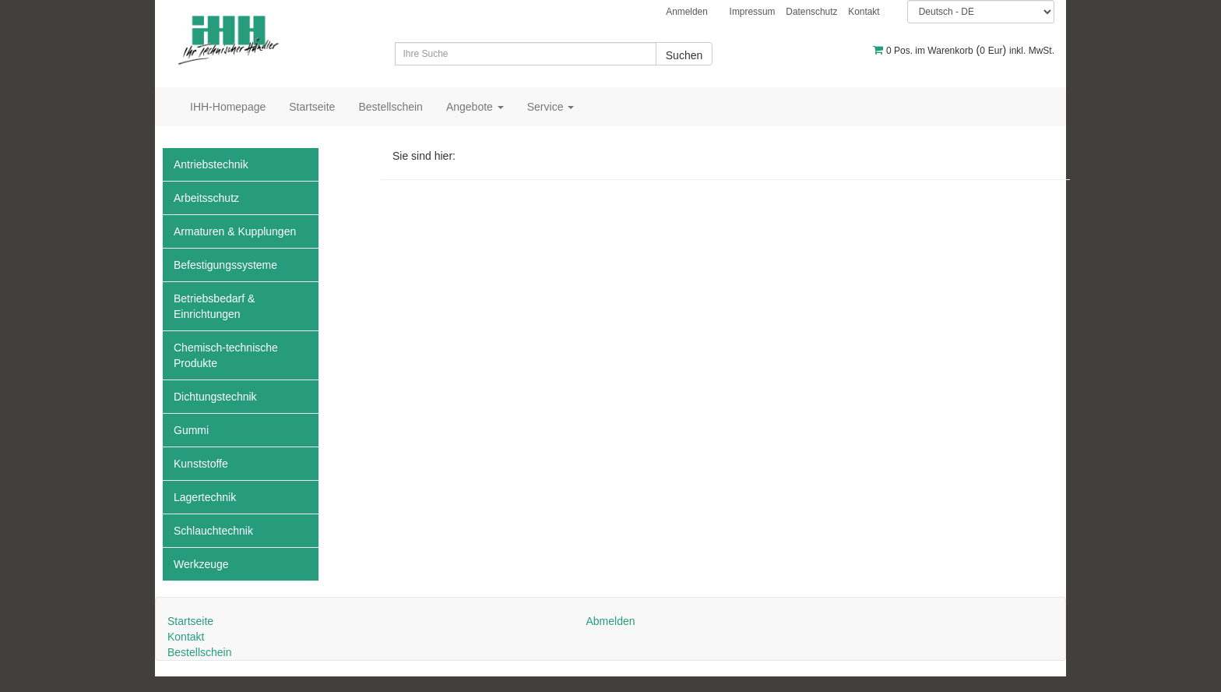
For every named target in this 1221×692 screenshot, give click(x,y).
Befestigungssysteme (225, 265)
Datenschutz (811, 11)
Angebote (475, 107)
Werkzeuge (201, 564)
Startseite (312, 107)
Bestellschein (390, 107)
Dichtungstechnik (215, 396)
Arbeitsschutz (206, 198)
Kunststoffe (201, 463)
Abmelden (610, 621)
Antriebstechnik (211, 164)
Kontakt (863, 11)
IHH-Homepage (228, 107)
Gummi (191, 430)
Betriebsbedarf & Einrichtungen (214, 306)
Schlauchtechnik (213, 530)
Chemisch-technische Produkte (226, 355)
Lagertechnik (205, 497)
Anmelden (687, 11)
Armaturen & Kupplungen (235, 231)
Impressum (753, 11)
